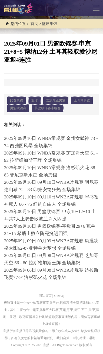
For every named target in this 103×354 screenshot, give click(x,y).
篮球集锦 (49, 24)
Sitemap (59, 296)
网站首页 (45, 296)
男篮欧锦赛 (18, 108)
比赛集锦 (16, 100)
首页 (34, 24)
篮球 (34, 100)
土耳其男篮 (82, 100)
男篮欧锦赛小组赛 (48, 108)
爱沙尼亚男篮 (55, 100)
